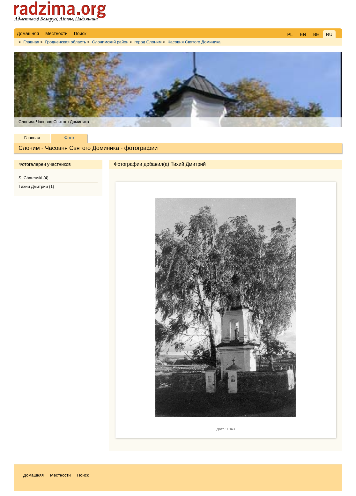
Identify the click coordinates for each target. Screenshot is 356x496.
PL (290, 34)
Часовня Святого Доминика (193, 42)
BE (316, 34)
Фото (69, 137)
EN (303, 34)
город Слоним (148, 42)
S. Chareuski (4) (33, 177)
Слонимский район (110, 42)
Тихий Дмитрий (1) (36, 186)
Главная (31, 42)
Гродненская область (65, 42)
